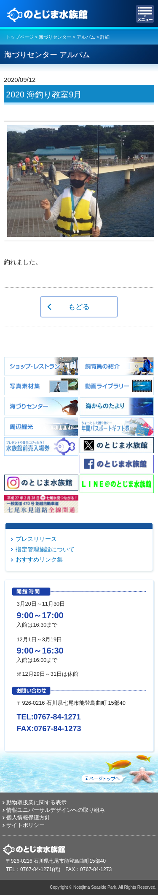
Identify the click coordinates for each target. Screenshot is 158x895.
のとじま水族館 (48, 14)
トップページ (20, 36)
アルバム (86, 36)
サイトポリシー (25, 825)
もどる (79, 306)
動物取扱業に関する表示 (36, 802)
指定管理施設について (45, 549)
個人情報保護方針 (28, 817)
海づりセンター (55, 36)
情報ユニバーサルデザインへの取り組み (55, 810)
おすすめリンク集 (39, 559)
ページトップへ (118, 768)
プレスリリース (36, 538)
